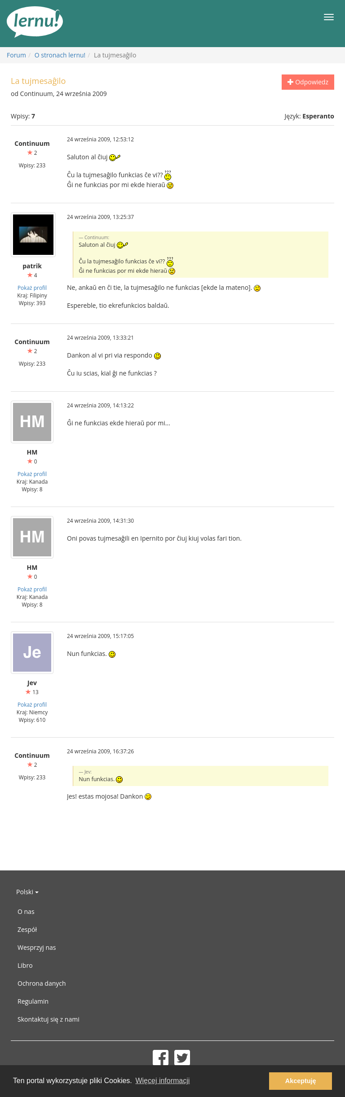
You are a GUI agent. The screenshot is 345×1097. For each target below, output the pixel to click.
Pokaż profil (32, 287)
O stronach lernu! (60, 55)
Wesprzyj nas (37, 947)
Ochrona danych (42, 983)
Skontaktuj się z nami (49, 1019)
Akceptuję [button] (300, 1080)
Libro (25, 965)
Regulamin (33, 1001)
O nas (26, 911)
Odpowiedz (308, 82)
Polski (27, 891)
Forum (16, 55)
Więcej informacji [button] (162, 1080)
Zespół (27, 929)
